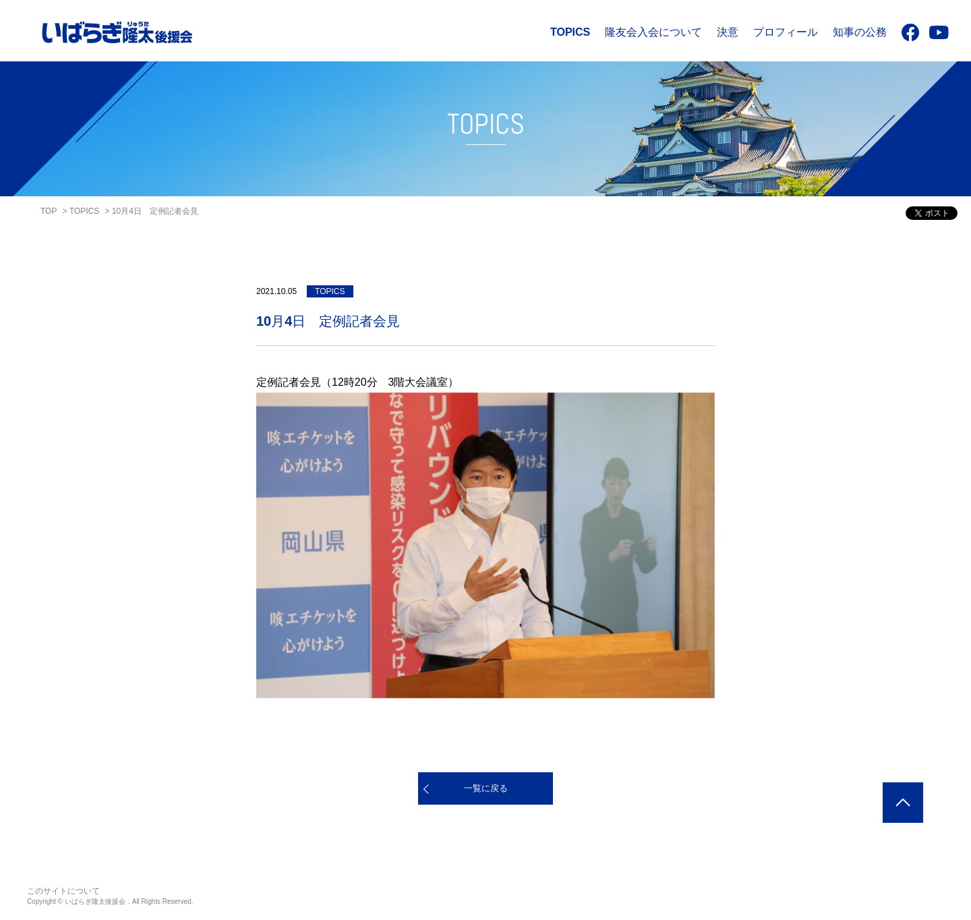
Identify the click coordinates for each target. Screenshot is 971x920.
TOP (48, 211)
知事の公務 (860, 32)
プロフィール (785, 32)
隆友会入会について (653, 32)
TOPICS (570, 32)
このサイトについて (63, 891)
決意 (727, 32)
